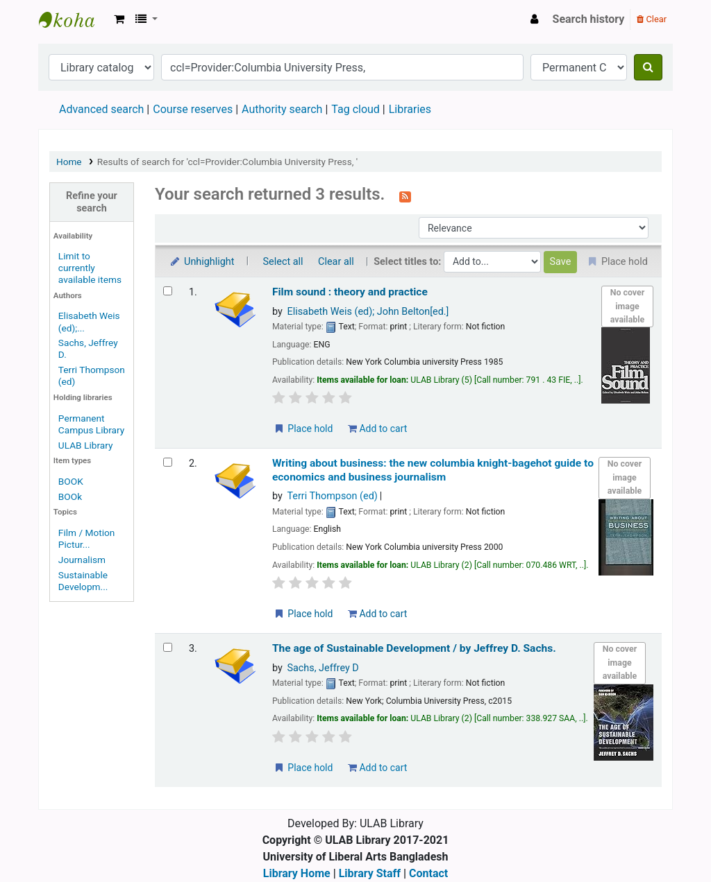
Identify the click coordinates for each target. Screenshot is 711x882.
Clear (652, 19)
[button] (119, 19)
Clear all (336, 262)
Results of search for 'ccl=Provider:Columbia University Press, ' (227, 161)
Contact (428, 873)
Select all (283, 262)
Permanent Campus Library (91, 424)
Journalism (82, 559)
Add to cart (377, 428)
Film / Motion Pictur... (86, 538)
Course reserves (193, 109)
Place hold (303, 428)
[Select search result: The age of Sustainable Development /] (167, 647)
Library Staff (370, 873)
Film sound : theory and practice (350, 292)
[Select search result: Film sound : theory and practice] (167, 290)
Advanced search (101, 109)
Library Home (297, 873)
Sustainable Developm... (83, 580)
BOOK (70, 481)
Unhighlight (202, 262)
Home (69, 161)
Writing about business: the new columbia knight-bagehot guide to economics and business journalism (433, 470)
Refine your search (91, 202)
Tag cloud (355, 109)
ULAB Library (73, 19)
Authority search (282, 109)
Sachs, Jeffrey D (322, 668)
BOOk (70, 496)
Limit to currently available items (90, 267)
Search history (589, 19)
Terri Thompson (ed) (332, 496)
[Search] (648, 67)
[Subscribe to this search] (405, 195)
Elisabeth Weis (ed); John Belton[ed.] (368, 312)
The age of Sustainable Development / (414, 648)
